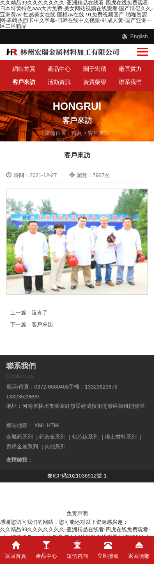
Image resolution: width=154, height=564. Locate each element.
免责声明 (77, 513)
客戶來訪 (23, 82)
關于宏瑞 (94, 69)
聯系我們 (130, 82)
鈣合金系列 (52, 437)
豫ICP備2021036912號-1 (77, 476)
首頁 (76, 133)
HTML (54, 425)
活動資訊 (59, 82)
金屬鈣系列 (19, 437)
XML (39, 425)
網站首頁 (23, 69)
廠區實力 (130, 69)
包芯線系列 (85, 437)
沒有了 (40, 312)
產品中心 (59, 69)
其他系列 (55, 446)
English (139, 36)
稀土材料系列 (121, 437)
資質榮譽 (94, 82)
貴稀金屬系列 (22, 446)
